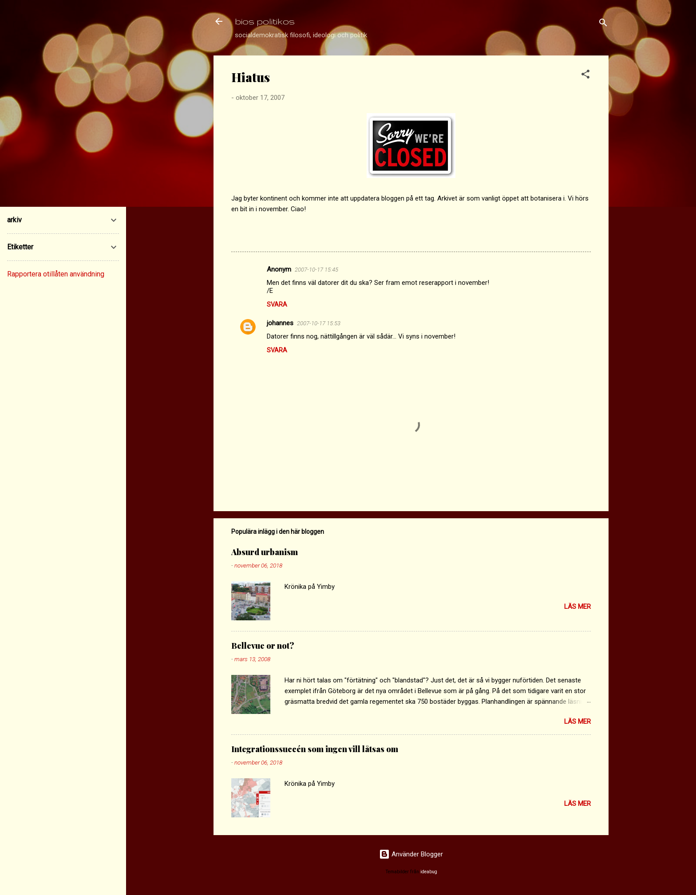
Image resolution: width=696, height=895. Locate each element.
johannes (280, 323)
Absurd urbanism (264, 552)
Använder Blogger (411, 854)
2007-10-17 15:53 (318, 323)
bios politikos (265, 21)
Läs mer (577, 607)
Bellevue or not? (262, 645)
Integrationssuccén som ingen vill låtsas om (314, 749)
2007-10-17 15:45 (316, 269)
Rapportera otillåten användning (55, 274)
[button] (585, 76)
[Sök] (603, 24)
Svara (277, 304)
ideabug (428, 872)
